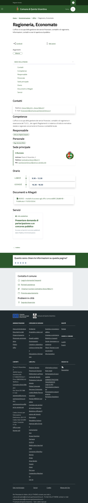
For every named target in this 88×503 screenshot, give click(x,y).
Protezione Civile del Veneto (35, 381)
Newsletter (65, 370)
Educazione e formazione (36, 355)
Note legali (48, 371)
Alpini (31, 467)
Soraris (31, 464)
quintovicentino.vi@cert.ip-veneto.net (32, 162)
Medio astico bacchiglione (36, 447)
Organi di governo (18, 335)
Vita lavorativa (21, 216)
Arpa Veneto (33, 461)
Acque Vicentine (34, 436)
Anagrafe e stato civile (36, 333)
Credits (49, 487)
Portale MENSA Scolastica (35, 400)
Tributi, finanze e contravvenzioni (52, 349)
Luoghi (63, 342)
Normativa (32, 417)
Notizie (63, 329)
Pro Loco (32, 470)
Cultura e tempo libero (35, 349)
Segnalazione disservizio (52, 388)
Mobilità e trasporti (51, 338)
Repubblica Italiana (35, 420)
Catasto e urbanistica (36, 344)
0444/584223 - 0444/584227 (33, 108)
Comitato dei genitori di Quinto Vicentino (35, 406)
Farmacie (32, 439)
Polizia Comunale (34, 386)
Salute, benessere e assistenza (52, 343)
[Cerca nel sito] (72, 9)
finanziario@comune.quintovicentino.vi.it (36, 110)
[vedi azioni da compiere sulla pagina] (50, 43)
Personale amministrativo (19, 339)
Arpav (31, 458)
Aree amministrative (19, 329)
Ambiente (32, 329)
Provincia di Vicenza (35, 371)
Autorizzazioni (33, 341)
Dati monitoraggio (18, 487)
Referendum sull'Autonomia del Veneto (36, 375)
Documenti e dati (18, 332)
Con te (31, 479)
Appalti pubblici (34, 338)
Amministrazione (24, 18)
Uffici (34, 18)
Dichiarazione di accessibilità (52, 375)
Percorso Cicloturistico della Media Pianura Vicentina (36, 392)
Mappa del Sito (65, 487)
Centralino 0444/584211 (31, 160)
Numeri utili (16, 430)
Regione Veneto (17, 3)
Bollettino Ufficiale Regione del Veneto (35, 412)
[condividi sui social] (18, 43)
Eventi (63, 345)
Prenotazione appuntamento (52, 393)
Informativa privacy (51, 367)
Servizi (35, 487)
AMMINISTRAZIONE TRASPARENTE (51, 380)
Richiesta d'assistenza (52, 397)
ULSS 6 (31, 442)
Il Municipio (19, 153)
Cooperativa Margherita (36, 475)
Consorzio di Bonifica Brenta (35, 453)
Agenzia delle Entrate (35, 425)
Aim (30, 433)
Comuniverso (33, 430)
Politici (15, 344)
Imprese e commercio (52, 335)
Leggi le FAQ (49, 384)
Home (15, 18)
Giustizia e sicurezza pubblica (52, 330)
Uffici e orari (16, 427)
